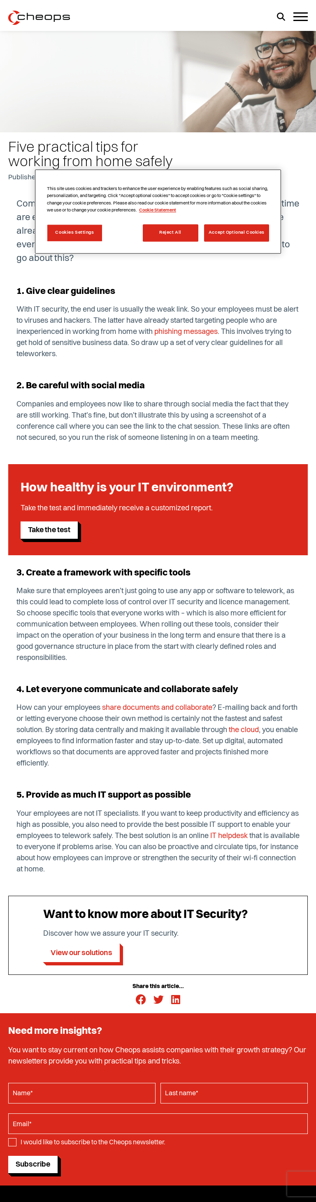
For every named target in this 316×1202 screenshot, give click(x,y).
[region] (158, 211)
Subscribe (33, 1164)
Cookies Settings (74, 232)
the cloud (244, 730)
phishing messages (186, 332)
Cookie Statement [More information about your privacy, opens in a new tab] (157, 210)
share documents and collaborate (157, 707)
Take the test (49, 530)
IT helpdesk (229, 836)
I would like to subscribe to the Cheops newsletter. (93, 1142)
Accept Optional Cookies (237, 232)
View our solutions (81, 953)
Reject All (170, 232)
